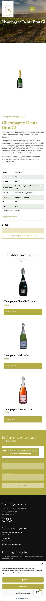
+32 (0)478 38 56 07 (9, 512)
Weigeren (23, 586)
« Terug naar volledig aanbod (13, 116)
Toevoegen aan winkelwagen (23, 235)
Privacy (27, 598)
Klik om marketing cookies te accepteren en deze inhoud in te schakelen (20, 452)
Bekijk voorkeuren (23, 593)
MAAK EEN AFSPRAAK (11, 544)
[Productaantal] (23, 230)
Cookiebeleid (20, 598)
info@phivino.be (8, 514)
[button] (42, 564)
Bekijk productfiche (9, 217)
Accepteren (23, 579)
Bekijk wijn (11, 312)
